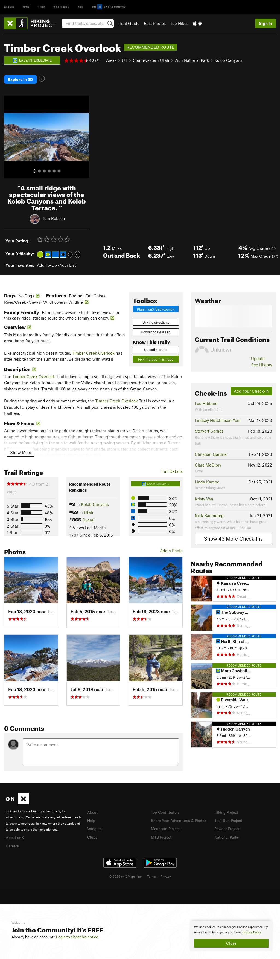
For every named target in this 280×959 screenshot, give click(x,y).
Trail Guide (129, 23)
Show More (20, 449)
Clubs (92, 833)
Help (91, 817)
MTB (26, 6)
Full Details (172, 468)
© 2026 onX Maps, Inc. (125, 873)
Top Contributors (166, 809)
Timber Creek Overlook (93, 350)
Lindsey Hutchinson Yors (217, 417)
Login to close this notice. (77, 937)
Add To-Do (47, 262)
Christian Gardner (211, 451)
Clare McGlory (208, 462)
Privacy (166, 873)
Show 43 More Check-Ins (233, 536)
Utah (88, 509)
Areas (111, 60)
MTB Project (162, 839)
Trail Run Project (229, 817)
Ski (81, 6)
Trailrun (62, 6)
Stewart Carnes (209, 428)
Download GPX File (156, 329)
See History (261, 362)
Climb (9, 6)
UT (124, 60)
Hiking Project (227, 809)
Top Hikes (179, 23)
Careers (13, 842)
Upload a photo (155, 347)
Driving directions (155, 320)
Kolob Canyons (228, 60)
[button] (9, 134)
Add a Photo (171, 548)
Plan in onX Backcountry (156, 306)
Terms (151, 873)
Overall (88, 517)
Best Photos (155, 23)
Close (231, 943)
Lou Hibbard (206, 400)
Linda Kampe (207, 479)
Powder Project (228, 825)
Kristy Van (204, 496)
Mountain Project (167, 831)
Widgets (95, 825)
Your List (68, 262)
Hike (41, 6)
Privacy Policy (252, 932)
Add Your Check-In (251, 388)
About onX (15, 834)
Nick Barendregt (210, 513)
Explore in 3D (20, 78)
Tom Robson (53, 215)
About (92, 809)
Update (258, 356)
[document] (231, 936)
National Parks (227, 833)
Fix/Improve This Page (155, 357)
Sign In (265, 23)
